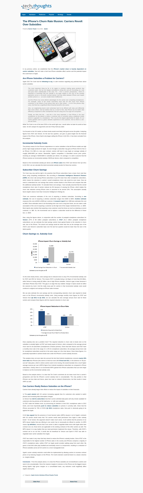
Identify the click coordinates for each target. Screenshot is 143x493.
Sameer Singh (32, 28)
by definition (32, 424)
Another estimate (80, 199)
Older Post (36, 481)
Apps (24, 14)
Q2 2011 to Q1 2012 (38, 297)
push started (32, 394)
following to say (47, 81)
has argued (30, 415)
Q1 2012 (49, 408)
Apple (32, 475)
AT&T (61, 220)
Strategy (60, 14)
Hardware (32, 14)
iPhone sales (58, 163)
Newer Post (73, 481)
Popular (51, 14)
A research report (59, 201)
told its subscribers (38, 399)
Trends (69, 14)
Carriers (37, 475)
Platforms (42, 14)
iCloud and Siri (64, 360)
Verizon (25, 220)
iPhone (47, 475)
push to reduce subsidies (49, 406)
